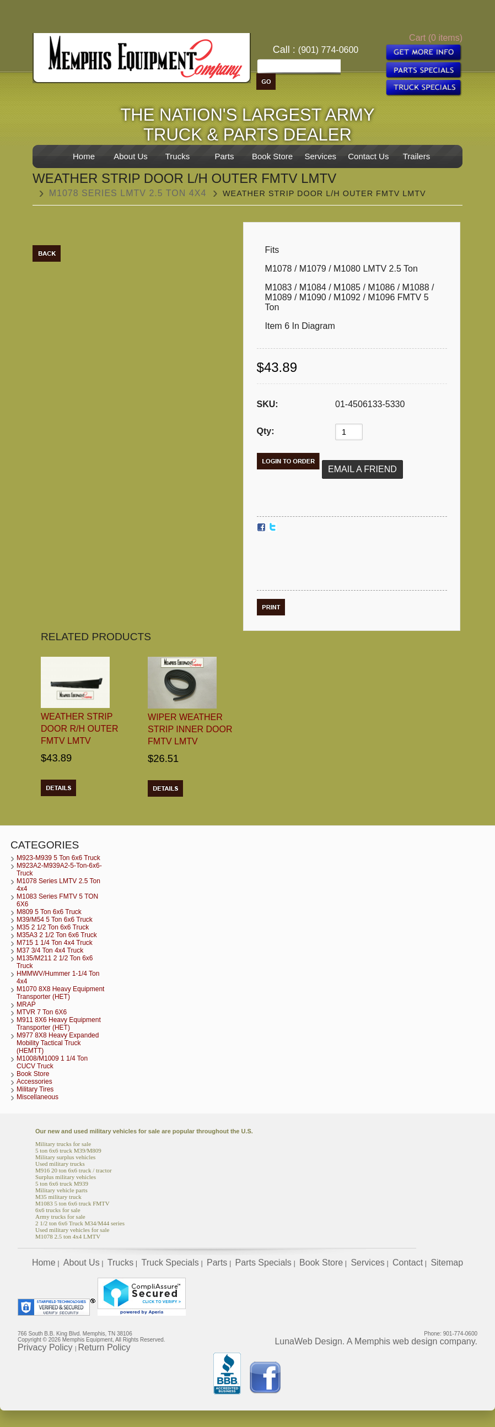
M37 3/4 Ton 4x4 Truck (50, 950)
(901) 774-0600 (328, 50)
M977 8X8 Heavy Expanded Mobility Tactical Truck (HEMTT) (58, 1043)
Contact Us (368, 156)
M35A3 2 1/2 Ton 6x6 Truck (57, 935)
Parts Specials (263, 1262)
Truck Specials (169, 1262)
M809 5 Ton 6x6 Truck (49, 912)
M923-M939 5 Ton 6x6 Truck (58, 858)
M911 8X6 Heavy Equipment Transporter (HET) (59, 1023)
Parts (224, 156)
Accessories (34, 1081)
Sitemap (447, 1262)
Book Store (272, 156)
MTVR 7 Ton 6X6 (42, 1012)
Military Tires (35, 1089)
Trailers (416, 156)
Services (320, 156)
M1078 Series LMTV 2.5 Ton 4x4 (128, 193)
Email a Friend (362, 469)
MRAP (26, 1004)
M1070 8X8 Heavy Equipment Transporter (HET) (60, 993)
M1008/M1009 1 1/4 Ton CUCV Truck (52, 1062)
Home (84, 156)
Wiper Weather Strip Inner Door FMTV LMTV (190, 729)
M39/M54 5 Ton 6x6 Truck (55, 919)
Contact (407, 1262)
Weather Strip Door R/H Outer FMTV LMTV (79, 728)
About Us (131, 156)
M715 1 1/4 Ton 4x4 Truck (55, 943)
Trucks (177, 156)
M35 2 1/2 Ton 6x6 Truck (53, 927)
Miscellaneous (37, 1097)
